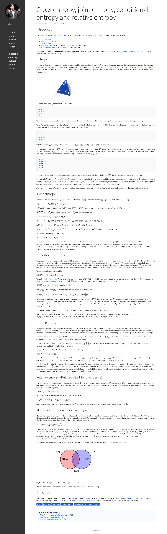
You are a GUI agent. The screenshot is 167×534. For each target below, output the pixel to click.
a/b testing (12, 53)
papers (12, 43)
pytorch (12, 60)
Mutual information (48, 47)
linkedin (12, 39)
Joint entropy (46, 39)
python (12, 64)
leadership (12, 57)
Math (62, 23)
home (12, 32)
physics (12, 68)
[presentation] (152, 69)
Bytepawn (12, 24)
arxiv (12, 46)
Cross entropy (46, 43)
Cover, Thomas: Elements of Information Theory (134, 51)
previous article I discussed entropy (54, 35)
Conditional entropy (48, 41)
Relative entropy (47, 45)
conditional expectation (57, 281)
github (12, 35)
